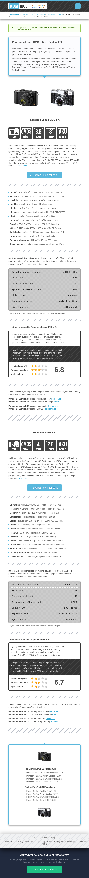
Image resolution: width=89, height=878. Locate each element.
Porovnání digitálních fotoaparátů (21, 14)
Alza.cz (57, 402)
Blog (53, 838)
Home (36, 838)
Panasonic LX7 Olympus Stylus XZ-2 (44, 779)
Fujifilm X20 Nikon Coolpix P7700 (42, 794)
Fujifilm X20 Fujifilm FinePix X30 (42, 791)
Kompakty (41, 14)
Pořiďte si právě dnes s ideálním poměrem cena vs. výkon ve (43, 28)
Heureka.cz (56, 399)
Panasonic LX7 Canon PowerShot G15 (44, 773)
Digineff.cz (50, 718)
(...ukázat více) (21, 166)
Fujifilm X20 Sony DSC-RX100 (41, 800)
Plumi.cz (54, 721)
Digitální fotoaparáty (43, 869)
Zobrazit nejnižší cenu (44, 175)
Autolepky (72, 842)
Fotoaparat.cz (50, 409)
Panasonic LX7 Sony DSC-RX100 (42, 782)
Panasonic (51, 14)
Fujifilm (60, 14)
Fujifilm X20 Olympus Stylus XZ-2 (42, 797)
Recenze (45, 838)
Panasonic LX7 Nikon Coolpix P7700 (44, 776)
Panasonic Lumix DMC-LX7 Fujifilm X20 (37, 42)
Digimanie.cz (53, 406)
